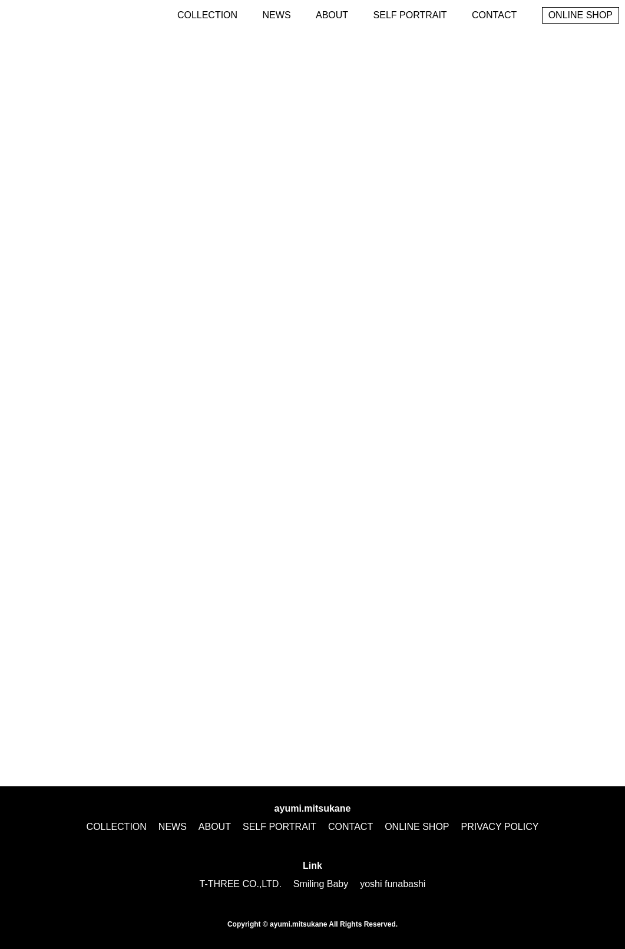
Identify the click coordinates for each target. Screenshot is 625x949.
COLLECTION (207, 15)
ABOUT (332, 15)
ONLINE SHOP (580, 15)
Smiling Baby (320, 884)
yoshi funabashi (392, 884)
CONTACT (494, 15)
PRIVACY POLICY (500, 827)
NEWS (277, 15)
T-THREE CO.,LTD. (241, 884)
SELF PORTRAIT (410, 15)
